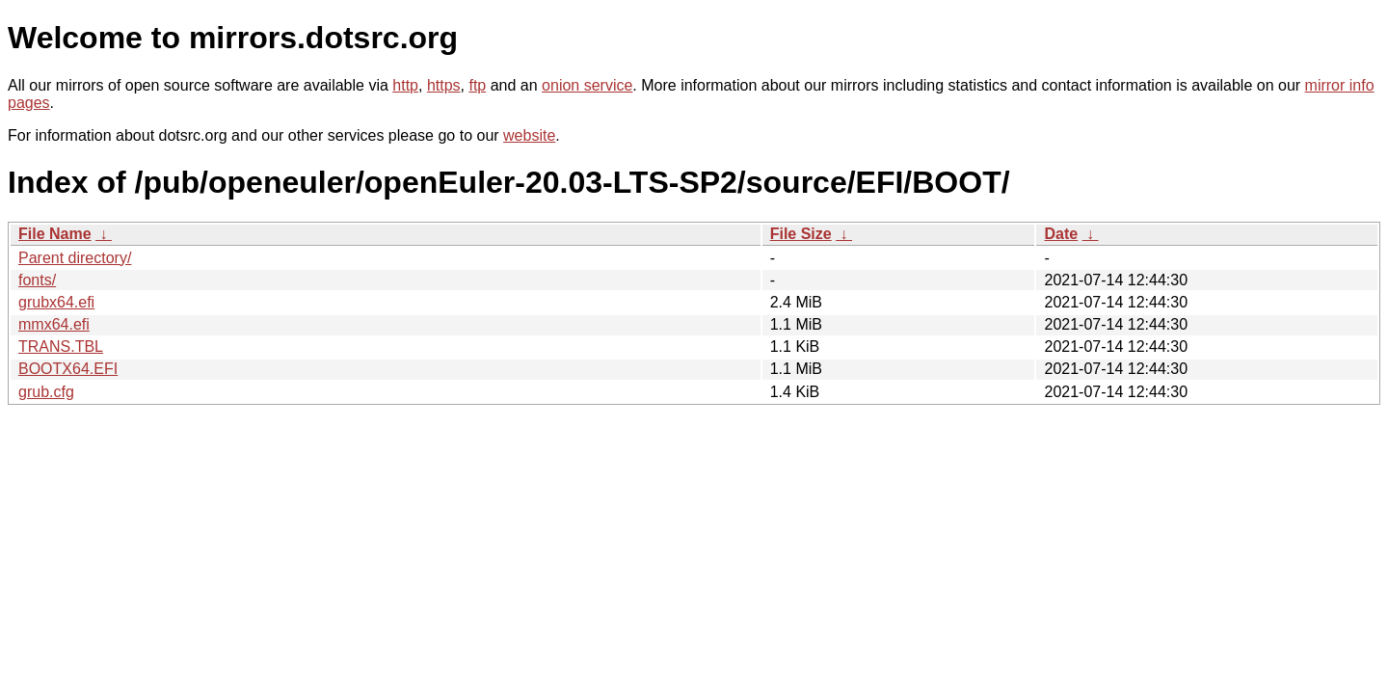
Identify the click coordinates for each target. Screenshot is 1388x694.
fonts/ (37, 280)
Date (1061, 234)
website (529, 135)
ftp (477, 85)
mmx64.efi (54, 324)
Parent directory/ (74, 258)
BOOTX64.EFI (68, 368)
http (405, 85)
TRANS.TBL (60, 346)
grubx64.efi (56, 302)
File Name (55, 234)
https (444, 85)
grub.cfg (46, 392)
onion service (587, 85)
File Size (801, 234)
